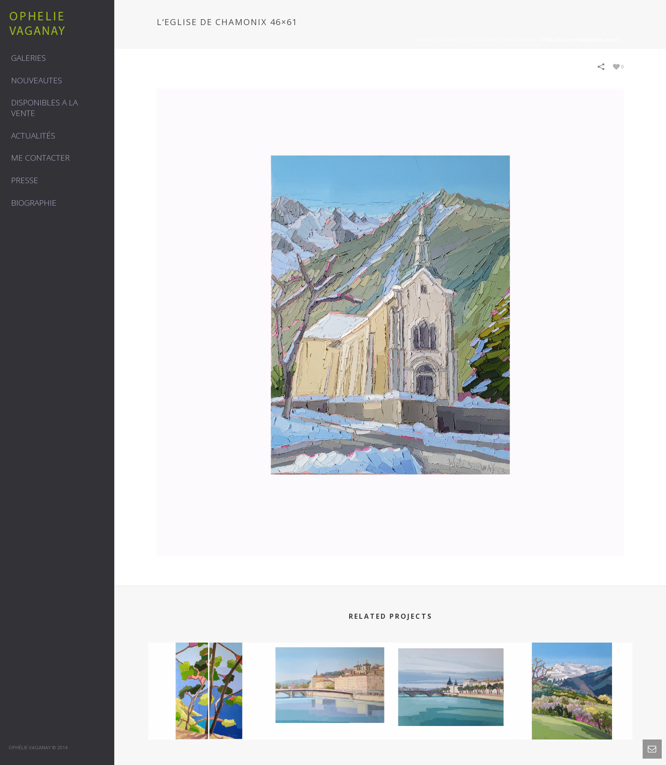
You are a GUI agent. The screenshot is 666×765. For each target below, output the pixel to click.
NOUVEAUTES (36, 80)
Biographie (33, 202)
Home (423, 40)
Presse (24, 180)
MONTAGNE (522, 40)
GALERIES (28, 57)
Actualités (33, 135)
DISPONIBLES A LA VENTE (44, 108)
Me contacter (40, 157)
